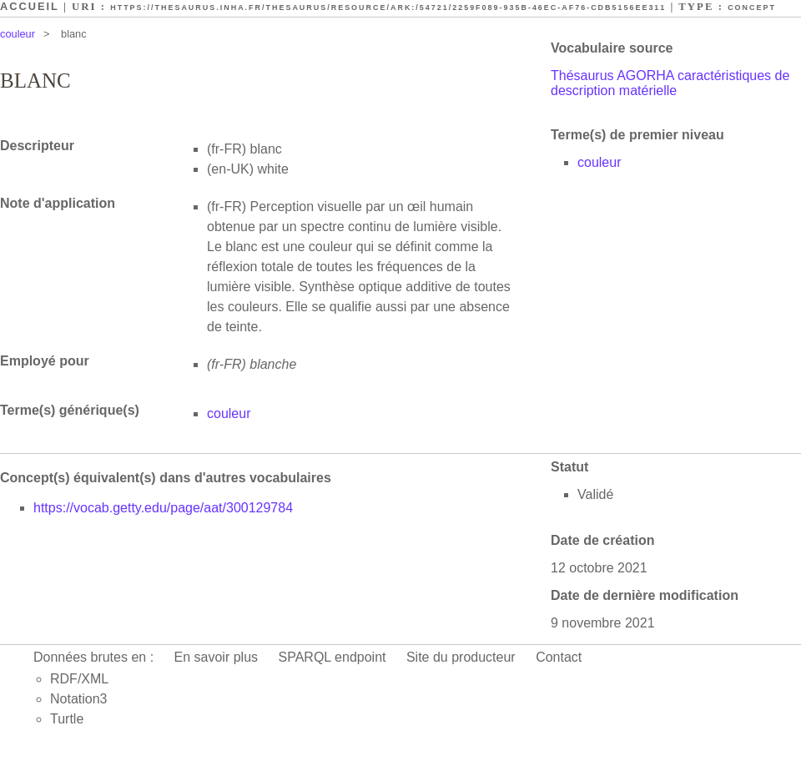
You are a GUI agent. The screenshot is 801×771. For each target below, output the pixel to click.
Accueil (29, 6)
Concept (752, 7)
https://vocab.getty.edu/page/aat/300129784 (163, 508)
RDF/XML (79, 679)
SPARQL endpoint (332, 657)
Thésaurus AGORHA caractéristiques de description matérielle (670, 83)
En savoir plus (216, 657)
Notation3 (79, 699)
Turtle (66, 719)
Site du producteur (461, 657)
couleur (17, 34)
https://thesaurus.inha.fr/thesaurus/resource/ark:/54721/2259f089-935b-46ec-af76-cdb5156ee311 (388, 7)
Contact (559, 657)
